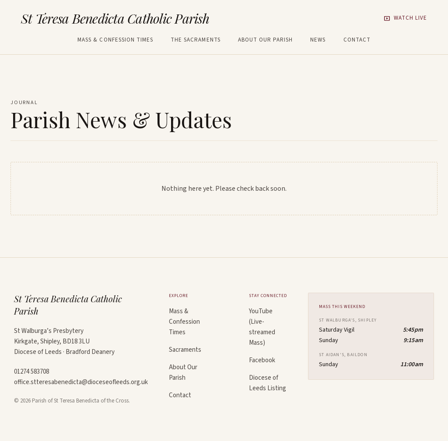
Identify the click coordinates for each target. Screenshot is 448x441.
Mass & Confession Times (115, 40)
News (318, 40)
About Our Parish (265, 40)
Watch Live (405, 18)
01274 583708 (31, 371)
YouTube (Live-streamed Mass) (262, 327)
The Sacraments (195, 40)
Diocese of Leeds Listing (267, 383)
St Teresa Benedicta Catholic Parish (115, 18)
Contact (357, 40)
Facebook (262, 360)
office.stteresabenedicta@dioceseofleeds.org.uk (81, 382)
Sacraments (185, 349)
